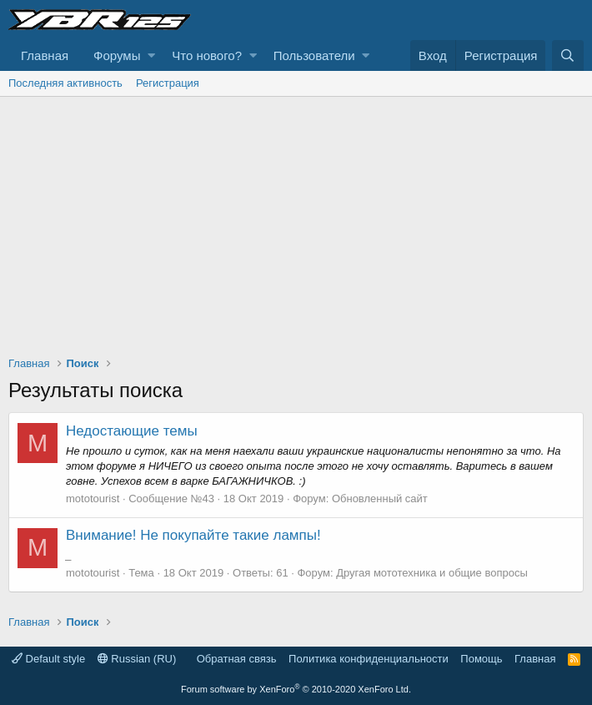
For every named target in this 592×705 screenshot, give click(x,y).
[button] (151, 55)
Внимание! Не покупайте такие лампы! (193, 535)
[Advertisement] (296, 222)
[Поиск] (568, 55)
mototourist (92, 498)
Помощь (481, 658)
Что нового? (207, 55)
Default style (48, 658)
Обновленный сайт (380, 498)
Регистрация (167, 83)
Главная (44, 55)
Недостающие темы (132, 431)
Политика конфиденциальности (368, 658)
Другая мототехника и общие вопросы (432, 573)
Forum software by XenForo (296, 689)
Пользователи (314, 55)
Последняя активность (65, 83)
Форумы (116, 55)
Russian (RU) (137, 658)
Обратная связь (237, 658)
